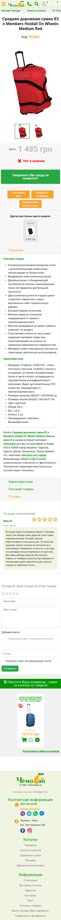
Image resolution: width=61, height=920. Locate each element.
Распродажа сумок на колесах (41, 751)
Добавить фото (11, 632)
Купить (24, 740)
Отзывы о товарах (30, 905)
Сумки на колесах (36, 10)
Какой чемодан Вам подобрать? (30, 910)
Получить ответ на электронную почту (28, 661)
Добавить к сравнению (42, 194)
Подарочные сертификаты (30, 915)
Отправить (10, 668)
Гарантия (30, 890)
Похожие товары (21, 489)
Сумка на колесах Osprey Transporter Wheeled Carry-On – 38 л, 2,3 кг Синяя (30, 699)
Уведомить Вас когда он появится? (30, 176)
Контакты (30, 895)
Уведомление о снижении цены (30, 204)
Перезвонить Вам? (19, 194)
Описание (16, 250)
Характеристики (21, 482)
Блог (30, 900)
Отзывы (15, 496)
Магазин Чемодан (11, 10)
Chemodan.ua (11, 443)
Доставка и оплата (30, 885)
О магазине (30, 880)
